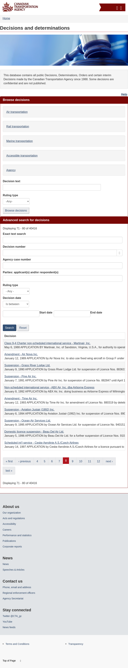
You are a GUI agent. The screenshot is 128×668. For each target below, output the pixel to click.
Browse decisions (16, 210)
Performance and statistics (17, 535)
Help (124, 94)
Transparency (75, 644)
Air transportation (17, 111)
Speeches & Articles (14, 569)
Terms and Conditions (17, 644)
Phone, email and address (17, 587)
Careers (7, 529)
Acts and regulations (14, 518)
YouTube (7, 621)
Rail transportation (17, 126)
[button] (112, 7)
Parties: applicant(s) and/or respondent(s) (30, 272)
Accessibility (9, 524)
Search (9, 327)
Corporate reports (12, 546)
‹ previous (24, 461)
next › (109, 461)
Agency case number (17, 259)
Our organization (12, 512)
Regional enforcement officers (19, 592)
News (6, 564)
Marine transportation (19, 141)
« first (9, 461)
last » (9, 470)
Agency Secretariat (13, 598)
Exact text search (14, 233)
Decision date (12, 297)
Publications (9, 541)
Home (6, 18)
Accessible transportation (22, 155)
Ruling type (10, 285)
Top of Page (12, 660)
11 (89, 461)
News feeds (9, 627)
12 (98, 461)
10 (80, 461)
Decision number (14, 246)
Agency (11, 170)
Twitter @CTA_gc (12, 616)
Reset (23, 327)
